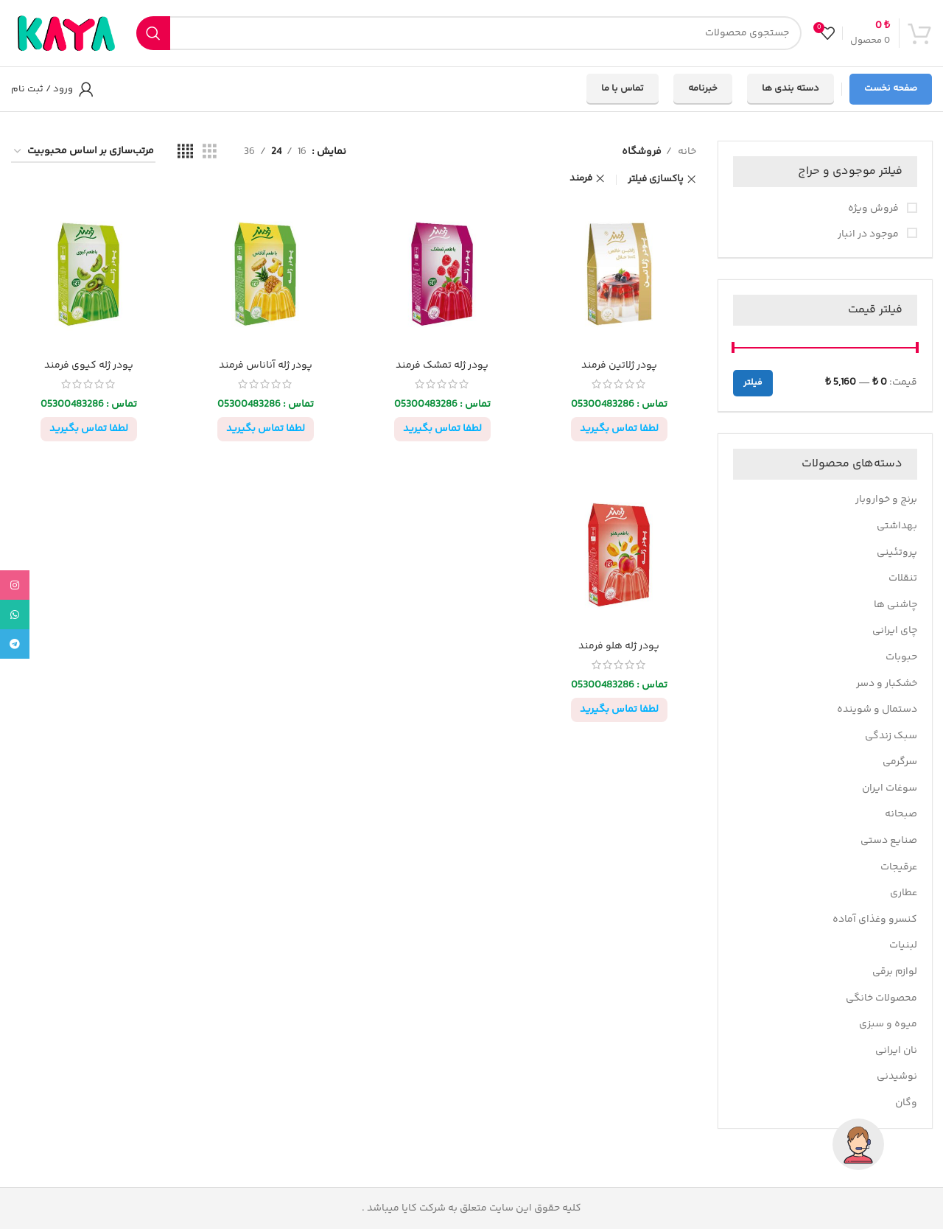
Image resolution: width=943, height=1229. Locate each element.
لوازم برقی (894, 972)
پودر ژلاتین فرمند (619, 365)
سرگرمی (900, 762)
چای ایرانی (894, 631)
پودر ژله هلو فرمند (618, 646)
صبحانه (901, 814)
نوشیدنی (897, 1076)
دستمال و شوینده (877, 709)
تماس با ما (622, 88)
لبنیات (903, 945)
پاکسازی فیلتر (656, 179)
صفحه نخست (890, 88)
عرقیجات (898, 867)
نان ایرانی (896, 1051)
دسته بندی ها (790, 88)
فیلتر (753, 383)
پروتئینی (897, 553)
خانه (686, 152)
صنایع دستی (888, 841)
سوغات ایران (889, 788)
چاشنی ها (895, 605)
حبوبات (901, 657)
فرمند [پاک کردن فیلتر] (580, 178)
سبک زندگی (891, 736)
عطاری (903, 893)
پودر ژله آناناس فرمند (265, 365)
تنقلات (902, 578)
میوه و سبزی (888, 1024)
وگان (906, 1103)
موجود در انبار (869, 235)
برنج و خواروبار (886, 499)
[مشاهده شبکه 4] (185, 152)
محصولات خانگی (881, 998)
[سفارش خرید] (83, 152)
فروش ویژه (874, 209)
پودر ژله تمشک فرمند (442, 365)
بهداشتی (897, 526)
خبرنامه (703, 88)
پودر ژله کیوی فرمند (88, 365)
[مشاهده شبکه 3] (210, 152)
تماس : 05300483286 (619, 404)
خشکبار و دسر (886, 684)
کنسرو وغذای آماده (874, 919)
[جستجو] (469, 33)
